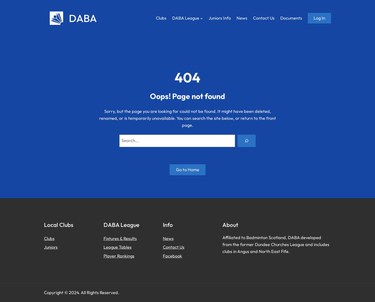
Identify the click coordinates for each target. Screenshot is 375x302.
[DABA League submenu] (201, 18)
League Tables (118, 247)
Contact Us (173, 247)
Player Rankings (119, 256)
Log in (319, 18)
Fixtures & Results (120, 238)
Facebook (172, 256)
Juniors (51, 247)
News (168, 238)
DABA (83, 18)
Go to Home (187, 169)
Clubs (49, 238)
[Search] (246, 141)
